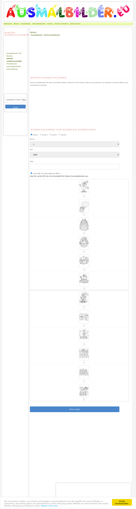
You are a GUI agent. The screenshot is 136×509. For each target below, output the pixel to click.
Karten (50, 23)
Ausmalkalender (39, 23)
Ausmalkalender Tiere (14, 53)
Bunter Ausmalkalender (52, 35)
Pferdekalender (12, 64)
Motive (16, 23)
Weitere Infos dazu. (49, 505)
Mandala (9, 56)
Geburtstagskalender (14, 66)
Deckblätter (26, 23)
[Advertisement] (12, 44)
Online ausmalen (61, 23)
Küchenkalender (12, 69)
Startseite (8, 23)
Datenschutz (75, 23)
